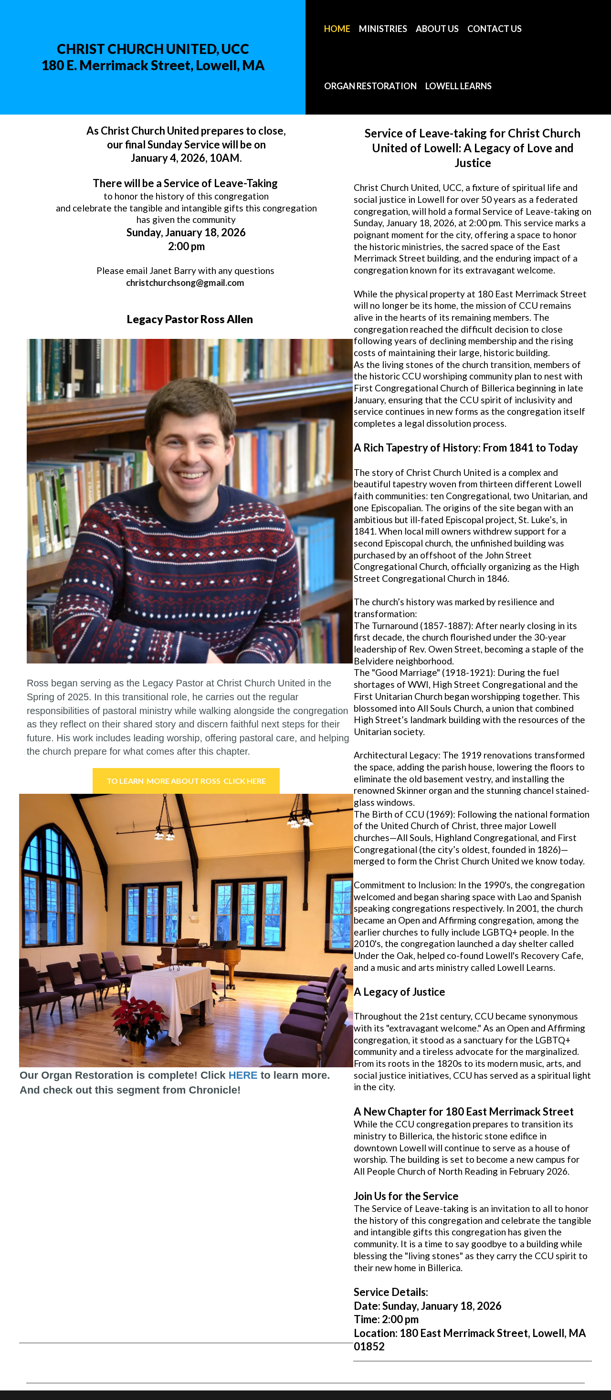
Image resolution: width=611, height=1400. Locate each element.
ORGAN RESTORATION (370, 86)
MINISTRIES (383, 28)
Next (333, 931)
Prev (39, 931)
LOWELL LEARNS (458, 86)
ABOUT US (437, 28)
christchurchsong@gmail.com (185, 282)
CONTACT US (494, 28)
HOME (337, 28)
